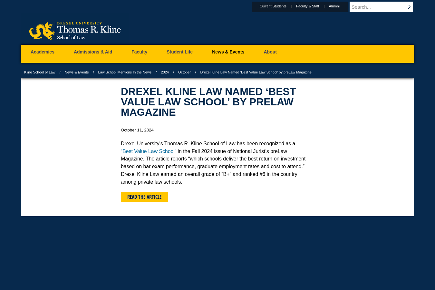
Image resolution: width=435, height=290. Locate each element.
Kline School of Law (39, 72)
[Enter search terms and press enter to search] (385, 7)
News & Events (77, 72)
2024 (165, 72)
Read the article (144, 197)
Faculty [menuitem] (139, 51)
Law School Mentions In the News (125, 72)
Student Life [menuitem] (180, 51)
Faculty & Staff (313, 6)
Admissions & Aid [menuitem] (93, 51)
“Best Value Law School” (148, 151)
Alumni (340, 6)
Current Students (279, 6)
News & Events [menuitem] (228, 51)
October (184, 72)
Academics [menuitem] (42, 51)
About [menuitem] (270, 51)
